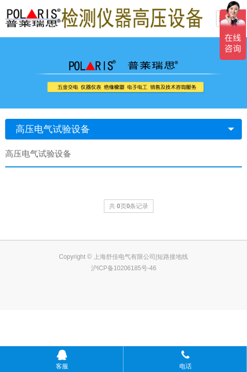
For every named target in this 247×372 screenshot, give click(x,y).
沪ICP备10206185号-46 (124, 268)
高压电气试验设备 (53, 129)
